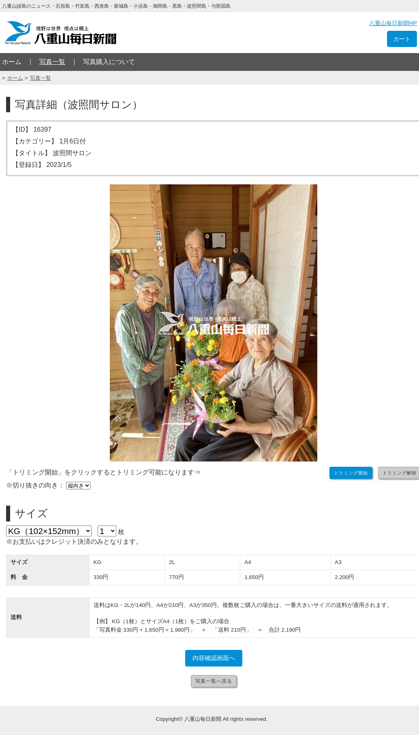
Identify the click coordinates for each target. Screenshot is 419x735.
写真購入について (109, 61)
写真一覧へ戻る (213, 681)
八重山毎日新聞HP (393, 23)
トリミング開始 (351, 472)
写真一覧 (52, 61)
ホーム (11, 61)
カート (401, 39)
